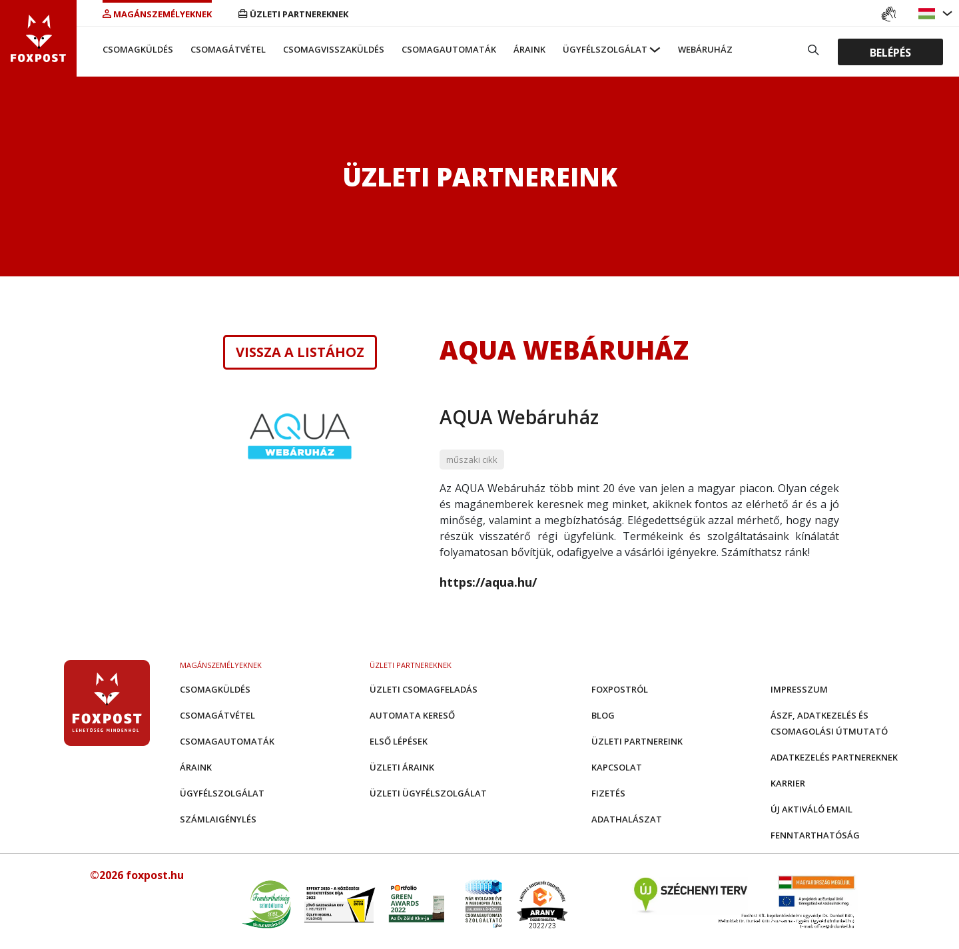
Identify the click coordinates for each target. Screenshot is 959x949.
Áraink (529, 49)
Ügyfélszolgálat (605, 49)
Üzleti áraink (402, 767)
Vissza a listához (300, 352)
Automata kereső (412, 715)
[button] (928, 13)
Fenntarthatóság (815, 835)
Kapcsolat (616, 767)
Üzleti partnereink (637, 741)
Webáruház (705, 49)
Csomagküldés (138, 49)
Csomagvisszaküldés (333, 49)
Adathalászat (626, 819)
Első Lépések (399, 741)
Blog (603, 715)
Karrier (788, 783)
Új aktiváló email (811, 809)
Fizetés (608, 793)
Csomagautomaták (449, 49)
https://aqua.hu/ (488, 582)
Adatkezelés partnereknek (834, 757)
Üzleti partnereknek (293, 14)
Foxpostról (619, 689)
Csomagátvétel (228, 49)
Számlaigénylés (218, 819)
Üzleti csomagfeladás (424, 689)
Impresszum (799, 689)
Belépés (890, 52)
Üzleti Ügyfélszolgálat (428, 793)
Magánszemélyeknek (157, 14)
